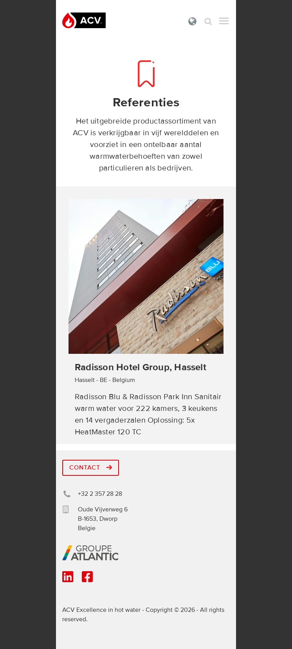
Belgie (192, 21)
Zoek (208, 21)
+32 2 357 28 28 (100, 494)
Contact (90, 468)
